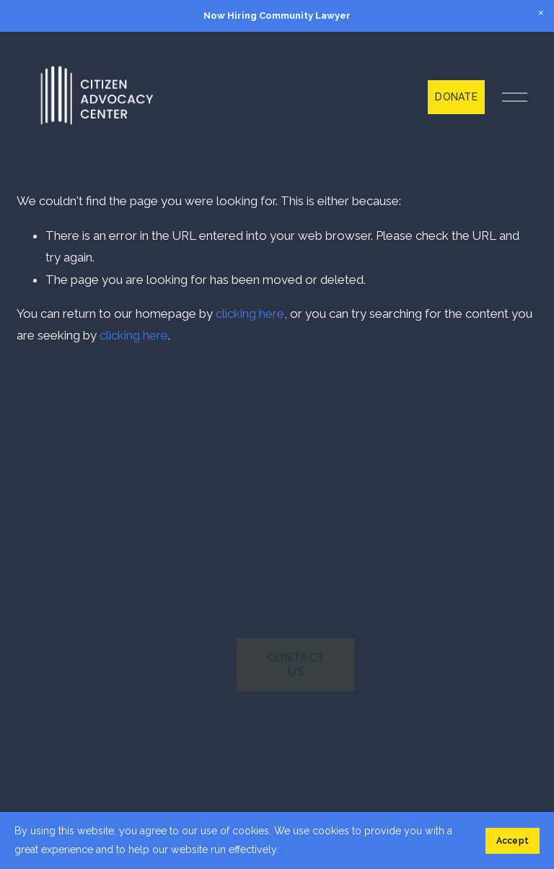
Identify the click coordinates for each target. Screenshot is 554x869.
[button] (541, 13)
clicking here (250, 313)
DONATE (456, 97)
